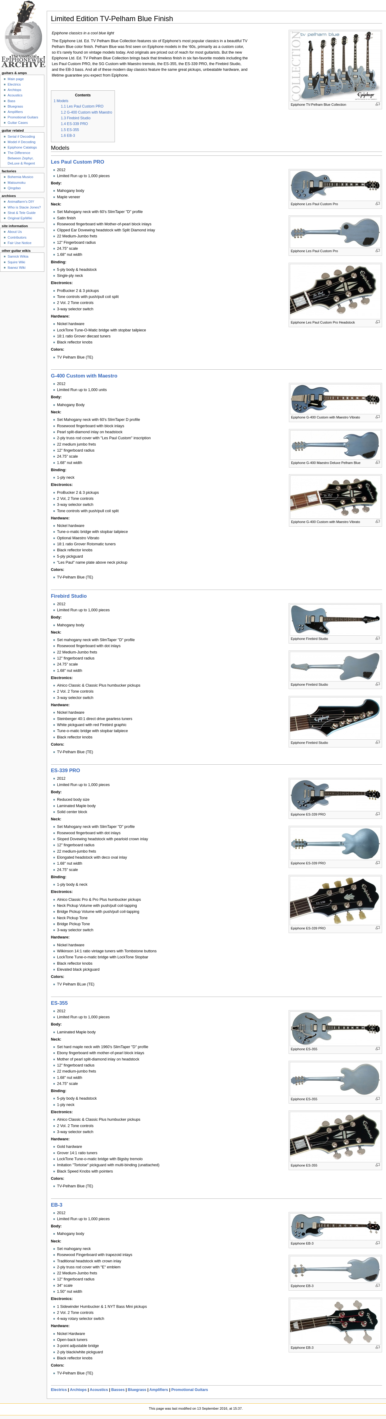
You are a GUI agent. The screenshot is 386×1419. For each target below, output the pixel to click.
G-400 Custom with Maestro (84, 376)
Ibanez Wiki (16, 267)
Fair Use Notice (19, 243)
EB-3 (56, 1205)
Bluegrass (137, 1390)
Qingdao (14, 188)
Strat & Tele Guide (22, 213)
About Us (15, 231)
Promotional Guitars (189, 1390)
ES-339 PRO (65, 770)
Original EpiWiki (20, 218)
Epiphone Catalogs (22, 147)
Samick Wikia (18, 256)
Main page (16, 79)
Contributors (17, 237)
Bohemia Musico (20, 177)
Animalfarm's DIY (21, 201)
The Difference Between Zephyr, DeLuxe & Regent (21, 158)
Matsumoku (16, 182)
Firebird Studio (69, 596)
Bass (11, 101)
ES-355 (59, 1003)
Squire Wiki (16, 262)
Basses (118, 1390)
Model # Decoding (21, 142)
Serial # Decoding (21, 136)
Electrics (59, 1390)
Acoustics (99, 1390)
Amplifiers (158, 1390)
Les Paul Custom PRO (77, 162)
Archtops (78, 1390)
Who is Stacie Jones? (24, 207)
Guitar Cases (18, 122)
